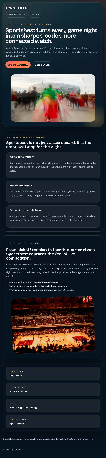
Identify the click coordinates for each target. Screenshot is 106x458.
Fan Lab (34, 14)
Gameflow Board (16, 14)
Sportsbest (17, 8)
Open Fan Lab (42, 65)
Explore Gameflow (18, 65)
